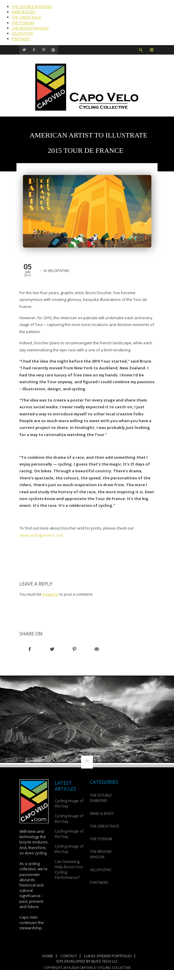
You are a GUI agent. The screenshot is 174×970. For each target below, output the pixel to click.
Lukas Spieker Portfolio (108, 955)
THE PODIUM (23, 22)
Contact (68, 955)
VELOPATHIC (23, 33)
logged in (50, 594)
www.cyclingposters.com (41, 535)
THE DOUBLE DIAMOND (32, 6)
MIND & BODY (24, 11)
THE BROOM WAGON (30, 28)
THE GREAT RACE (26, 17)
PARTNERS (21, 38)
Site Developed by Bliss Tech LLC (87, 961)
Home (47, 955)
